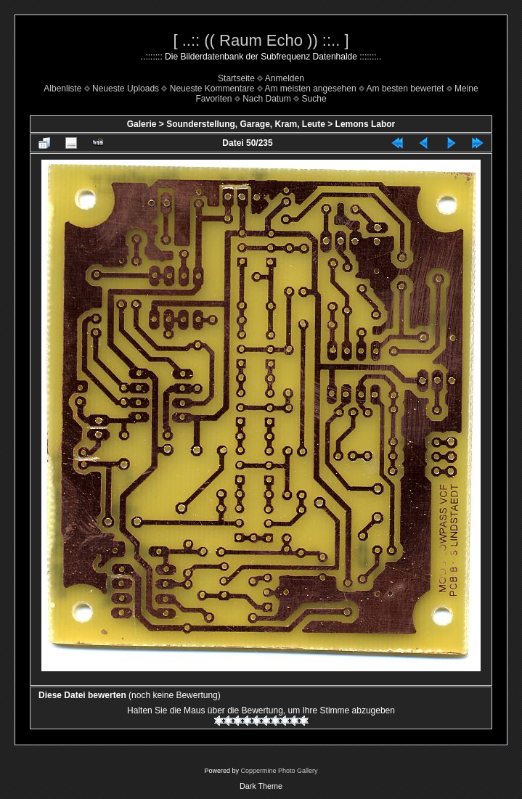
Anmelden (284, 78)
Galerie (142, 124)
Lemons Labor (365, 124)
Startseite (236, 78)
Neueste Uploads (125, 88)
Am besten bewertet (405, 88)
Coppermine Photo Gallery (278, 770)
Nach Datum (266, 99)
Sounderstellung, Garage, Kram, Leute (245, 124)
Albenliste (62, 88)
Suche (314, 99)
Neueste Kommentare (212, 88)
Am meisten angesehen (310, 88)
